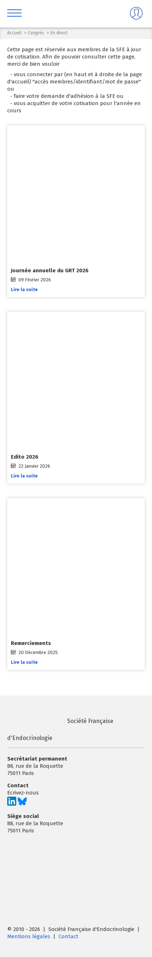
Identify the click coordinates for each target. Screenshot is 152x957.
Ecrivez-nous (23, 792)
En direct (59, 32)
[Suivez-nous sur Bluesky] (22, 804)
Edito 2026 (24, 457)
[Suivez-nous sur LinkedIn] (11, 804)
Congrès (36, 32)
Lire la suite (24, 289)
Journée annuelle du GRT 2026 (49, 270)
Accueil (14, 32)
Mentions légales (28, 936)
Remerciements (31, 643)
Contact (68, 936)
